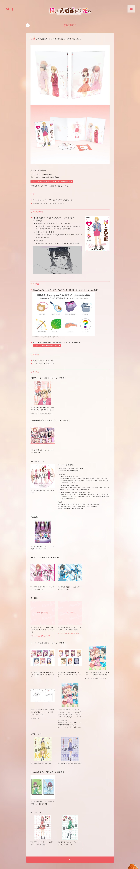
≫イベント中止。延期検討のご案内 (40, 636)
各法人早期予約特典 (40, 182)
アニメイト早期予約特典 (61, 182)
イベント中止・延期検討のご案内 (47, 346)
